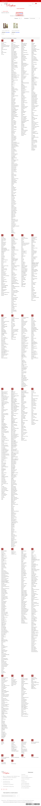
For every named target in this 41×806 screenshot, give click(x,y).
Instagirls (12, 332)
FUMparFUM (23, 284)
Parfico (2, 569)
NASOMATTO (23, 396)
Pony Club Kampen (4, 646)
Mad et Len (13, 392)
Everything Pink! (14, 304)
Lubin (2, 499)
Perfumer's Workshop (4, 615)
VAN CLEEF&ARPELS (24, 683)
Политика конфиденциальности (26, 777)
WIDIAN (32, 686)
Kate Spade (33, 324)
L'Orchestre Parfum (4, 397)
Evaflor (12, 302)
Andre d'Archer (13, 136)
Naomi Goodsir (23, 391)
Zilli (21, 748)
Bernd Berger (23, 72)
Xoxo (2, 744)
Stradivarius (33, 638)
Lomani (2, 473)
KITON (32, 345)
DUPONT (2, 293)
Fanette (22, 242)
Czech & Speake (34, 147)
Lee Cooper (3, 439)
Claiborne (33, 112)
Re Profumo (23, 563)
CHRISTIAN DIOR (34, 96)
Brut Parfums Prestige (25, 120)
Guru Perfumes (33, 292)
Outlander (33, 424)
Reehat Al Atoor (24, 565)
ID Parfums (13, 321)
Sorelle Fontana (34, 617)
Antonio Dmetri (13, 167)
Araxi (12, 185)
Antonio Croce (13, 166)
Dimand (2, 278)
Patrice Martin (3, 602)
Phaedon (2, 620)
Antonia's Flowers (14, 163)
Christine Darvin (34, 102)
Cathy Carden (33, 69)
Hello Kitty (3, 329)
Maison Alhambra (14, 399)
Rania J (22, 559)
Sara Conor (33, 567)
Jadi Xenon (23, 325)
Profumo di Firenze (4, 665)
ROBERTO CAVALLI (24, 594)
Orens (32, 411)
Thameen (2, 693)
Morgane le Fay (13, 531)
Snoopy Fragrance (34, 611)
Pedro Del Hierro (4, 608)
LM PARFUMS (3, 469)
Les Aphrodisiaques (4, 445)
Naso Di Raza (23, 395)
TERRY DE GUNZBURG (5, 691)
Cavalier (32, 71)
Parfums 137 (3, 574)
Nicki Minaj (23, 411)
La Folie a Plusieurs (4, 401)
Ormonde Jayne (34, 417)
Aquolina (12, 177)
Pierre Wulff (3, 633)
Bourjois (22, 110)
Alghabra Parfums (14, 114)
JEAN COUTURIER (24, 338)
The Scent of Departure (5, 704)
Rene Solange (23, 575)
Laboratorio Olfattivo (4, 413)
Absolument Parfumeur (15, 47)
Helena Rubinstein (4, 357)
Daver (2, 247)
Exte (12, 313)
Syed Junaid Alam (34, 650)
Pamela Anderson (4, 557)
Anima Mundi (13, 147)
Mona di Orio (13, 516)
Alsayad (12, 117)
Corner (32, 130)
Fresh (22, 280)
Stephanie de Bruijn (34, 634)
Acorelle (12, 50)
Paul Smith (3, 607)
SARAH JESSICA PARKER (35, 569)
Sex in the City (33, 585)
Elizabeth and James (14, 258)
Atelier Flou (13, 215)
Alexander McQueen (14, 109)
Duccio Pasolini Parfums (5, 292)
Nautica (22, 398)
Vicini (22, 696)
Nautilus (22, 399)
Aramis (12, 184)
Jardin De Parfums (24, 330)
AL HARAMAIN (13, 91)
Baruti (22, 53)
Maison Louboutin (14, 405)
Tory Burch (3, 729)
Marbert (12, 426)
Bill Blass (22, 84)
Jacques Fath (23, 323)
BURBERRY (23, 122)
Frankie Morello (23, 275)
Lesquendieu (3, 458)
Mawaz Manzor (13, 462)
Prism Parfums (3, 662)
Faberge (22, 239)
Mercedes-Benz (14, 483)
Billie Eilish (23, 85)
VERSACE (22, 694)
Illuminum (12, 326)
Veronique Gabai (24, 693)
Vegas (22, 686)
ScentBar (32, 572)
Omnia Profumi (33, 405)
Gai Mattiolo (33, 238)
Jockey (22, 363)
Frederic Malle (23, 279)
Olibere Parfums (34, 400)
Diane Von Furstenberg (5, 275)
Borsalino (22, 101)
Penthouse (3, 611)
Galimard (32, 240)
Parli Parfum (3, 599)
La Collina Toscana (4, 398)
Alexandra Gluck (14, 110)
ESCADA (12, 285)
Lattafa (2, 422)
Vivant (22, 710)
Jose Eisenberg (23, 371)
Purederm (3, 671)
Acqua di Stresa (13, 58)
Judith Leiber (23, 376)
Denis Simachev (4, 261)
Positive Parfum (4, 651)
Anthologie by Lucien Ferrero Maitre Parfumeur (14, 160)
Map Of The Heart (14, 425)
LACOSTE (2, 415)
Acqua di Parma (13, 55)
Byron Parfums (23, 131)
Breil (22, 113)
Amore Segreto (13, 129)
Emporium (13, 272)
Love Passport (3, 482)
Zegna (22, 745)
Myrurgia (12, 546)
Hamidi (2, 320)
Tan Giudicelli (3, 678)
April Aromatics (13, 175)
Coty (32, 134)
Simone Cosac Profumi (35, 605)
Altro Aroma (13, 120)
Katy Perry (33, 326)
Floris (22, 260)
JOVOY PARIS (23, 375)
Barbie (22, 51)
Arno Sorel (13, 197)
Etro (12, 312)
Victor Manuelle (23, 699)
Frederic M (23, 278)
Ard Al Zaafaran (14, 189)
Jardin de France (24, 329)
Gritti (32, 286)
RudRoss (22, 620)
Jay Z (22, 334)
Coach (32, 120)
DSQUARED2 (3, 290)
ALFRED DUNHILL (14, 112)
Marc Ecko (13, 429)
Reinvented (23, 569)
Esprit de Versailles (14, 290)
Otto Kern (33, 422)
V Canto (22, 677)
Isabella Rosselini (14, 334)
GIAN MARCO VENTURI (35, 262)
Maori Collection (14, 424)
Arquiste (12, 199)
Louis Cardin (3, 479)
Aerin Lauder (13, 69)
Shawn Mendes (33, 593)
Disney (2, 282)
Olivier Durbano (33, 403)
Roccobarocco (23, 598)
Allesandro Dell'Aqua (14, 116)
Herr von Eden (3, 337)
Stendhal (32, 631)
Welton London (33, 681)
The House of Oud (4, 699)
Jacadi (22, 319)
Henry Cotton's (3, 332)
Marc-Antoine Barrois (14, 434)
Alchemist (13, 104)
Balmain (22, 48)
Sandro (32, 562)
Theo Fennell (3, 710)
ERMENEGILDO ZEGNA (15, 283)
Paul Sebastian (3, 606)
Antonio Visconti (14, 171)
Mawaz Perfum (13, 463)
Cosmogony (33, 132)
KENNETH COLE (34, 331)
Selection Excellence (34, 576)
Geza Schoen (33, 258)
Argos (12, 191)
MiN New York (13, 502)
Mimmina (12, 501)
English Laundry (14, 274)
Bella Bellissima (23, 63)
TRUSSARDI (3, 736)
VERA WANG (23, 688)
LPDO (2, 484)
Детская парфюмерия (35, 742)
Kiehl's (32, 339)
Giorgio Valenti (33, 271)
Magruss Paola (13, 398)
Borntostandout (24, 100)
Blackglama (23, 87)
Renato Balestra (24, 573)
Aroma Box (13, 198)
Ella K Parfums (13, 262)
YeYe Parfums (13, 745)
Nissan (22, 425)
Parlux (2, 600)
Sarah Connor (33, 568)
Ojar (32, 396)
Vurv (22, 715)
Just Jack (22, 382)
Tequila (2, 689)
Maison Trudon (13, 411)
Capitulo (32, 53)
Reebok (22, 564)
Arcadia (12, 186)
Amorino (12, 130)
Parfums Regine (4, 590)
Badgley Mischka (24, 43)
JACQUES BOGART (24, 321)
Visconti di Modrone (24, 708)
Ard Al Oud (13, 188)
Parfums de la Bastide (5, 580)
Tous (2, 730)
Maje (12, 416)
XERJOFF (2, 743)
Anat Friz (12, 135)
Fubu (22, 282)
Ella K (12, 261)
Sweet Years (33, 646)
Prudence (3, 668)
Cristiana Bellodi (34, 140)
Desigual (2, 266)
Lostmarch (3, 478)
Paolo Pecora (3, 566)
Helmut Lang (3, 330)
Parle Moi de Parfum (4, 598)
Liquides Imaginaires (4, 466)
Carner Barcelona (34, 59)
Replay (22, 579)
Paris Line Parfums (4, 596)
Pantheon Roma (4, 563)
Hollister (2, 345)
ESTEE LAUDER (13, 295)
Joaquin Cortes (23, 362)
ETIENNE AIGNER (14, 299)
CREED (32, 139)
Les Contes (3, 447)
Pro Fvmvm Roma (4, 663)
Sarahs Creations (34, 570)
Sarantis (32, 571)
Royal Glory (23, 616)
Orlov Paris (33, 416)
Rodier (22, 600)
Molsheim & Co (13, 513)
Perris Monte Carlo (4, 617)
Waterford (33, 679)
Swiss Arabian (33, 647)
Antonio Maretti (13, 169)
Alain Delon (13, 100)
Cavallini (32, 72)
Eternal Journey (13, 298)
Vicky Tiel (22, 698)
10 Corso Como (3, 42)
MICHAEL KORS (13, 489)
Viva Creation (23, 709)
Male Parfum (13, 419)
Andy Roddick (13, 139)
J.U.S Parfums (23, 318)
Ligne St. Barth (3, 460)
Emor (12, 270)
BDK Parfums (23, 57)
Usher (12, 685)
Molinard (12, 512)
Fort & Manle (23, 262)
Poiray (2, 642)
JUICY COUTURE (24, 377)
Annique (12, 158)
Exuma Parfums (14, 311)
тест (12, 762)
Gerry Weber (33, 257)
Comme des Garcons (34, 124)
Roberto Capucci (24, 593)
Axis (12, 228)
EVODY (12, 305)
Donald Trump (3, 286)
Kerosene (33, 335)
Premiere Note (3, 653)
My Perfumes (13, 545)
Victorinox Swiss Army (25, 703)
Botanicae (23, 105)
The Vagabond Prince (4, 708)
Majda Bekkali (13, 415)
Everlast (12, 303)
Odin (32, 393)
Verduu (22, 690)
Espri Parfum (13, 288)
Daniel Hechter (3, 242)
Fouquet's (23, 263)
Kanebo (32, 318)
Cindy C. (32, 109)
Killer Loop (33, 341)
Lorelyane (3, 475)
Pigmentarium (3, 634)
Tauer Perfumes (4, 681)
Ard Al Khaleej (13, 187)
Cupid (32, 144)
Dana (2, 241)
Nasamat (22, 394)
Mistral (12, 508)
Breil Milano (23, 114)
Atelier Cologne (13, 212)
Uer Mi (12, 678)
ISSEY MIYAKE (13, 337)
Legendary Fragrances (5, 440)
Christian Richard (34, 99)
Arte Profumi (13, 204)
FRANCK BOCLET (24, 271)
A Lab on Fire (13, 42)
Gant (32, 243)
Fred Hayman (23, 277)
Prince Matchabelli (4, 658)
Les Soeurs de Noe (4, 457)
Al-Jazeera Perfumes (14, 95)
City (32, 111)
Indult (12, 327)
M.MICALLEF (13, 391)
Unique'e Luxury (14, 683)
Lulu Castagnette (4, 494)
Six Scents (33, 608)
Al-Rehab (12, 96)
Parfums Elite (3, 585)
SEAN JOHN (33, 575)
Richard (22, 584)
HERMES (2, 334)
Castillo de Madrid (34, 68)
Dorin (2, 288)
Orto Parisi (33, 419)
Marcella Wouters (14, 435)
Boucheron (23, 108)
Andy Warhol (13, 140)
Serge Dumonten (34, 578)
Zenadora (23, 746)
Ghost (32, 261)
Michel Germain (13, 491)
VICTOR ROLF (23, 701)
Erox (12, 284)
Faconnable (23, 286)
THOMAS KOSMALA (4, 713)
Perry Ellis (2, 618)
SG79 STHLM (33, 586)
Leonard (2, 442)
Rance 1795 (23, 558)
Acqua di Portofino (14, 56)
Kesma (32, 336)
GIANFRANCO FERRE (34, 263)
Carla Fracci (33, 56)
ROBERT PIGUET (24, 592)
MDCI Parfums (13, 475)
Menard (12, 479)
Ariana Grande (13, 192)
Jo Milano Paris (23, 361)
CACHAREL (33, 43)
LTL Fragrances (3, 487)
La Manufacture (4, 403)
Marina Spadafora (14, 445)
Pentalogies (3, 610)
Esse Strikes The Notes (15, 291)
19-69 (2, 47)
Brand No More (23, 111)
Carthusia (33, 66)
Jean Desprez (23, 339)
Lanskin (2, 420)
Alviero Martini (13, 122)
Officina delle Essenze (35, 395)
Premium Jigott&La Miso (5, 654)
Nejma (22, 404)
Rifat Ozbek (23, 586)
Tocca (2, 718)
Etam (12, 296)
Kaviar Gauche (33, 327)
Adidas (12, 61)
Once (32, 406)
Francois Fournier (24, 274)
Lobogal (2, 470)
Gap (32, 244)
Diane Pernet (3, 274)
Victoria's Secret (24, 702)
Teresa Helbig (3, 690)
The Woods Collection (5, 709)
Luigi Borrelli (3, 493)
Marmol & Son (13, 447)
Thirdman (2, 712)
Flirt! (22, 257)
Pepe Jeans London (4, 612)
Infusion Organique (14, 330)
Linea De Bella (3, 463)
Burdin (22, 123)
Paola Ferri (3, 564)
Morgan (12, 530)
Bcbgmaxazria (23, 56)
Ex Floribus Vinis (14, 306)
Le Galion (2, 434)
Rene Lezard (23, 574)
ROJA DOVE (23, 603)
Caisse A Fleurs (33, 48)
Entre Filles (13, 278)
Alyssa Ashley (13, 124)
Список (8, 16)
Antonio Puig (13, 170)
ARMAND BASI (13, 195)
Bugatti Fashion (24, 121)
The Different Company (5, 694)
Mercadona (13, 482)
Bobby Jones (23, 132)
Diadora (2, 270)
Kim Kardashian (34, 342)
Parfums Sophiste (4, 592)
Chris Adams (33, 92)
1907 (2, 48)
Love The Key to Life (4, 483)
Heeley (2, 328)
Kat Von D (33, 322)
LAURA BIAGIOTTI (4, 424)
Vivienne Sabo (23, 711)
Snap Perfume (33, 610)
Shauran (32, 592)
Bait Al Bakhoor (23, 44)
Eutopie (12, 300)
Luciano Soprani (4, 489)
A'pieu (12, 43)
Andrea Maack (13, 137)
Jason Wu (23, 332)
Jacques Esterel (24, 322)
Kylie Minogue (33, 356)
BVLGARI (22, 125)
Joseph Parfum (23, 372)
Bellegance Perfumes (24, 64)
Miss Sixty (13, 506)
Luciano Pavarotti (4, 488)
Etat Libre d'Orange (14, 297)
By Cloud (22, 126)
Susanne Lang (33, 643)
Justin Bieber (23, 383)
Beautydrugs (23, 60)
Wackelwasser (33, 677)
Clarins (32, 113)
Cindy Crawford (33, 110)
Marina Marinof (13, 443)
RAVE (22, 561)
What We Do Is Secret (35, 684)
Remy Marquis (23, 572)
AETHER (12, 71)
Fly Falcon (23, 261)
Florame (22, 259)
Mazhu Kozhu (13, 470)
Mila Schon (13, 496)
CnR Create (33, 119)
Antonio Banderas (14, 165)
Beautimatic (23, 59)
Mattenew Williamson (14, 458)
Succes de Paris (34, 640)
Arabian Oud (13, 179)
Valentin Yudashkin (24, 678)
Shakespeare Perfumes (35, 589)
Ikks (12, 322)
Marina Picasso (13, 444)
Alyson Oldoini (13, 123)
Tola (2, 720)
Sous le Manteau (34, 620)
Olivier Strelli (33, 404)
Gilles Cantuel (33, 266)
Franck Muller (23, 272)
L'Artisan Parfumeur (4, 391)
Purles (2, 673)
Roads (22, 589)
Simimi (32, 601)
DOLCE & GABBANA (4, 285)
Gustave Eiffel (33, 293)
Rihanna (22, 587)
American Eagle (14, 127)
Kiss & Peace (33, 344)
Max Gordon (13, 466)
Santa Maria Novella (34, 564)
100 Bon (2, 43)
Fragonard (23, 264)
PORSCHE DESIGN (4, 650)
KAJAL (32, 317)
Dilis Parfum (3, 277)
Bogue (22, 94)
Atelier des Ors (13, 213)
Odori (32, 394)
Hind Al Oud (3, 342)
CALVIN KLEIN (33, 50)
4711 (2, 53)
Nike (22, 419)
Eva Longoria (13, 301)
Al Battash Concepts (14, 89)
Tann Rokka (3, 679)
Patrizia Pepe (3, 603)
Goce (32, 277)
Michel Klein (13, 492)
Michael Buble (13, 487)
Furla (22, 285)
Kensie (32, 332)
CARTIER (32, 67)
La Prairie (2, 407)
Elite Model (13, 257)
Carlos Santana (33, 58)
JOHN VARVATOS (24, 368)
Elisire (12, 256)
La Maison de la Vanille (5, 402)
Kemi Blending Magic (34, 329)
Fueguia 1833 (23, 283)
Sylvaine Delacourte (34, 651)
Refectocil (23, 567)
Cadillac (32, 44)
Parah (2, 568)
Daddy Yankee (3, 239)
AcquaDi (12, 59)
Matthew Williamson (14, 459)
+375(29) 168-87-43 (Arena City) (8, 786)
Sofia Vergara (33, 612)
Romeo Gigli (23, 605)
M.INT (12, 390)
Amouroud (13, 133)
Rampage (23, 557)
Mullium (12, 540)
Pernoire (2, 616)
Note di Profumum (24, 432)
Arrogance (13, 200)
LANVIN (2, 421)
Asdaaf (12, 205)
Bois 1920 (23, 96)
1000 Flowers (3, 44)
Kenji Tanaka (33, 330)
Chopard (32, 91)
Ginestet (32, 267)
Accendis (12, 49)
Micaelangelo (13, 486)
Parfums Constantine (4, 578)
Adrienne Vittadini (14, 66)
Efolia (12, 245)
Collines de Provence (34, 122)
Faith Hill (22, 241)
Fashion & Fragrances (25, 244)
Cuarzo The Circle (34, 142)
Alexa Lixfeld (13, 108)
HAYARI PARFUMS (4, 326)
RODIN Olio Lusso (24, 601)
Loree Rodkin (3, 474)
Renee (22, 576)
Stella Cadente (33, 629)
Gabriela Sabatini (34, 237)
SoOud (32, 615)
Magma (12, 397)
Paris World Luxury (4, 597)
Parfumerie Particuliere (5, 573)
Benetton (22, 68)
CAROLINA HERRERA (34, 60)
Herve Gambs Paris (4, 338)
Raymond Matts (24, 562)
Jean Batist (23, 336)
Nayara (22, 400)
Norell (22, 431)
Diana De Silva (3, 271)
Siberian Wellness (34, 597)
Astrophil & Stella (14, 210)
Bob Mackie (23, 92)
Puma (2, 670)
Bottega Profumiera (24, 106)
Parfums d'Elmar (4, 579)
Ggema (32, 259)
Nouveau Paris (23, 433)
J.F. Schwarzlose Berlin (25, 317)
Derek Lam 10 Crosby (4, 265)
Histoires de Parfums (4, 344)
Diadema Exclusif (4, 269)
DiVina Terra (3, 283)
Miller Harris (13, 500)
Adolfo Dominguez (14, 62)
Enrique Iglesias (14, 277)
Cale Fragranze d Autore (35, 49)
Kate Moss (33, 323)
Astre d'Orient (13, 209)
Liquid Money (3, 465)
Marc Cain (13, 427)
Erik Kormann (13, 281)
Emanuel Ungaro (14, 266)
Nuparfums (23, 438)
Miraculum (13, 503)
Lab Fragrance (3, 410)
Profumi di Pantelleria (4, 664)
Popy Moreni (3, 647)
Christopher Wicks (34, 106)
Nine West (23, 423)
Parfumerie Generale (4, 572)
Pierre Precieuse (4, 632)
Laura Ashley (3, 423)
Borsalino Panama (24, 102)
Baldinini (22, 46)
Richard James (23, 585)
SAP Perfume (33, 566)
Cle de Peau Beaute (34, 115)
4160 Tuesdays (3, 52)
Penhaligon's (3, 609)
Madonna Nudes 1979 (15, 395)
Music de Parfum (14, 542)
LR (1, 485)
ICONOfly (12, 320)
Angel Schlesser (14, 144)
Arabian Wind (13, 181)
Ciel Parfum (33, 107)
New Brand (23, 406)
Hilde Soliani (3, 341)
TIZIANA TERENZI (4, 717)
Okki (32, 397)
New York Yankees (24, 407)
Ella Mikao (13, 263)
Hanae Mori (3, 322)
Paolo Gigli (3, 565)
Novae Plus (23, 434)
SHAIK (32, 588)
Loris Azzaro (3, 477)
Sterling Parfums (34, 637)
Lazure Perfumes (4, 429)
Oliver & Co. (33, 401)
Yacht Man (13, 742)
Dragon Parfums (4, 289)
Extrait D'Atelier (13, 310)
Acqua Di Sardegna (14, 57)
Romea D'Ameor (24, 604)
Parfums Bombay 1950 (5, 576)
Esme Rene (13, 287)
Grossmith (33, 287)
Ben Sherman (23, 66)
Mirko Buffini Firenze (14, 504)
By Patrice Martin (24, 127)
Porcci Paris (3, 649)
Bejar (22, 62)
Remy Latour (23, 571)
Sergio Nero (33, 582)
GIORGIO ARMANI (34, 269)
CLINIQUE (32, 117)
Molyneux (13, 515)
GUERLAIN (33, 290)
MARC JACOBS (13, 430)
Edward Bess (13, 244)
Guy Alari (32, 294)
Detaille (2, 267)
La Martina (3, 404)
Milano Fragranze (14, 497)
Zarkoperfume (23, 743)
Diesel (2, 276)
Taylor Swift (3, 684)
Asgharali (13, 206)
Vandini (22, 685)
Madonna (12, 394)
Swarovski (33, 644)
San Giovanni (33, 560)
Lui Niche (2, 492)
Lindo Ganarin (3, 462)
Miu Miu (12, 509)
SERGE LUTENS (33, 580)
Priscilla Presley (4, 661)
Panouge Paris (3, 562)
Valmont (22, 682)
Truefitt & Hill (3, 735)
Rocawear (23, 597)
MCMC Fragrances (14, 474)
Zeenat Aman (23, 744)
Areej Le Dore (13, 190)
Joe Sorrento (23, 386)
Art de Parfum (13, 201)
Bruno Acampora (24, 118)
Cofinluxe (32, 121)
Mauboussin (13, 460)
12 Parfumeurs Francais (5, 46)
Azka (12, 230)
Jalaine (22, 327)
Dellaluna (2, 258)
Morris (12, 533)
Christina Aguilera (34, 101)
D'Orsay (2, 237)
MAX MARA (13, 467)
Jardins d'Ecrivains (24, 331)
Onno (32, 409)
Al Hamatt (13, 90)
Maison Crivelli (13, 400)
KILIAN (32, 340)
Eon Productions (14, 279)
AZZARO (12, 231)
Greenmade (33, 284)
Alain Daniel (13, 99)
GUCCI (32, 288)
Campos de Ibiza (5, 11)
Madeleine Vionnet (14, 393)
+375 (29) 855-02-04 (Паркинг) (8, 784)
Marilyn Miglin (13, 441)
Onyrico (32, 410)
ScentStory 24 (33, 573)
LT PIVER (2, 486)
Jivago (22, 357)
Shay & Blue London (34, 594)
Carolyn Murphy (34, 62)
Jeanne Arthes (23, 347)
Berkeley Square (24, 71)
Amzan (12, 134)
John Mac (22, 365)
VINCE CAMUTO (23, 707)
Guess (32, 291)
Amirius (12, 128)
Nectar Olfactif (23, 401)
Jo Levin (22, 359)
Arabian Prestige (14, 180)
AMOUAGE (13, 132)
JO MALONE (23, 360)
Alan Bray (13, 101)
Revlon (22, 582)
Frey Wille (23, 281)
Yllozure (12, 746)
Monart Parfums (14, 517)
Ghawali (32, 260)
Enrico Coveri (13, 275)
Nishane (22, 424)
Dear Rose (3, 256)
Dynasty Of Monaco (4, 294)
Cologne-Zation (34, 123)
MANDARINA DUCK (14, 422)
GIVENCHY (33, 275)
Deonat (2, 262)
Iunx (12, 338)
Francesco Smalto (24, 270)
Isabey (12, 336)
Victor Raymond (24, 700)
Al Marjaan (13, 93)
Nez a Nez (23, 409)
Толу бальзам (13, 763)
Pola (2, 643)
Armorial (12, 196)
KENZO (32, 333)
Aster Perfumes (13, 208)
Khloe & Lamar (33, 338)
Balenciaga (23, 47)
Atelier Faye (13, 214)
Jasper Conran (23, 333)
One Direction (33, 407)
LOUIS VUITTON (3, 481)
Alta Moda (13, 118)
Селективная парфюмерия (25, 786)
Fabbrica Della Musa (24, 238)
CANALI (32, 52)
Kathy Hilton (33, 325)
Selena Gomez (33, 577)
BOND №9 (23, 98)
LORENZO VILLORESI (4, 476)
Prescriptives (3, 655)
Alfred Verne (13, 113)
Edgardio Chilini (13, 243)
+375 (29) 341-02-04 (6, 781)
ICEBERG (12, 319)
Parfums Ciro (3, 577)
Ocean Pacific (33, 392)
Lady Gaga (3, 416)
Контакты (23, 780)
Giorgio (32, 268)
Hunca (2, 356)
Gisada (32, 272)
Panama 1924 (3, 558)
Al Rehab (12, 94)
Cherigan (32, 88)
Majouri (12, 417)
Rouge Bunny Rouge (24, 610)
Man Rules (13, 420)
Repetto (22, 578)
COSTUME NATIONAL (34, 133)
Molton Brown (13, 514)
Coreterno (33, 129)
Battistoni (23, 55)
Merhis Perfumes (14, 484)
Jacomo (22, 320)
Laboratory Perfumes (4, 414)
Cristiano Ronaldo (34, 141)
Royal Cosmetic (23, 612)
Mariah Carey (13, 438)
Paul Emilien (3, 605)
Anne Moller (13, 156)
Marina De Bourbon (14, 442)
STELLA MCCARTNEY (34, 630)
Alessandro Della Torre (15, 106)
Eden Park (13, 242)
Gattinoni (32, 245)
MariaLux (12, 439)
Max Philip (13, 468)
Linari (2, 461)
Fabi (22, 240)
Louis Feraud (3, 480)
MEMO (12, 478)
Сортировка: (26, 18)
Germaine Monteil (34, 256)
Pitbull (2, 637)
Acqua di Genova (14, 53)
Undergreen (13, 680)
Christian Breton (34, 95)
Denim (2, 260)
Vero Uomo (23, 692)
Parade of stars (3, 567)
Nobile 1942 (23, 426)
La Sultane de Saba (4, 409)
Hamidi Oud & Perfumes (5, 321)
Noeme (22, 428)
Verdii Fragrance (24, 689)
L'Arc (2, 390)
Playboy (2, 638)
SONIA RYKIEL (33, 614)
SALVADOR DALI (34, 558)
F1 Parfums (23, 237)
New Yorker (23, 408)
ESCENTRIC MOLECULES (15, 286)
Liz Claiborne (3, 468)
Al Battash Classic (14, 88)
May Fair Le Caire (14, 469)
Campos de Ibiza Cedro (6, 30)
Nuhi (22, 437)
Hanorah (2, 323)
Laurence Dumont (4, 426)
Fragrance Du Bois (24, 265)
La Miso (2, 405)
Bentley (22, 69)
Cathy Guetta (33, 70)
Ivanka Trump (13, 339)
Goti (32, 280)
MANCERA (13, 421)
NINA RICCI (23, 422)
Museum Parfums (14, 541)
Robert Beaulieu (24, 590)
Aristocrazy (13, 193)
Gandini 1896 (33, 242)
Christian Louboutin (34, 98)
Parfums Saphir (3, 591)
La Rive (2, 408)
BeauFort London (24, 58)
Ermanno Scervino (14, 282)
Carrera (32, 65)
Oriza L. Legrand (34, 414)
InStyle (12, 333)
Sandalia (32, 561)
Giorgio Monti (33, 300)
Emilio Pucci (13, 268)
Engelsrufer (13, 273)
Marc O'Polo (13, 432)
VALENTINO (23, 681)
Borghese (23, 99)
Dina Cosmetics (3, 279)
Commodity (33, 125)
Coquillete (33, 128)
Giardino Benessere (34, 265)
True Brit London (4, 733)
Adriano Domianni (14, 65)
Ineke (12, 328)
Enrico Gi (12, 276)
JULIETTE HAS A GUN (24, 379)
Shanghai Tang (33, 591)
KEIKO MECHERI (34, 328)
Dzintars (2, 295)
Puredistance (3, 672)
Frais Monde (23, 267)
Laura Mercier (3, 425)
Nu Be (22, 435)
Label (2, 412)
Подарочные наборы (34, 757)
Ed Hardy (12, 240)
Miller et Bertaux (14, 499)
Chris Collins (33, 93)
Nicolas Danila (23, 415)
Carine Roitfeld (33, 54)
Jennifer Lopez (23, 384)
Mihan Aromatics (14, 493)
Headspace (3, 327)
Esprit (12, 289)
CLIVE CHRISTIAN (34, 118)
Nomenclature (23, 429)
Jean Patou (23, 342)
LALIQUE (2, 417)
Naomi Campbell (24, 440)
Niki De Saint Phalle (24, 420)
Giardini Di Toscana (34, 264)
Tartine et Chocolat (4, 680)
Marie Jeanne (13, 440)
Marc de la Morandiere (15, 428)
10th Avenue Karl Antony (5, 45)
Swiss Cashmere (34, 648)
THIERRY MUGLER (4, 711)
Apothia (12, 173)
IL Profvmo (13, 324)
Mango (12, 423)
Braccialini (23, 133)
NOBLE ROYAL (23, 427)
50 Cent (2, 54)
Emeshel (12, 267)
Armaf (12, 194)
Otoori (32, 421)
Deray (2, 263)
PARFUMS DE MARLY (4, 581)
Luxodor (2, 496)
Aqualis (12, 176)
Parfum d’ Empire (4, 571)
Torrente (2, 737)
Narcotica (23, 393)
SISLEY (32, 607)
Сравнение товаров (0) (5, 12)
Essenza (12, 293)
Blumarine (23, 90)
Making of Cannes (14, 418)
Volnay (22, 712)
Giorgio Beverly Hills (34, 270)
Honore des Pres (4, 347)
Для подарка (33, 743)
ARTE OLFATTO (13, 203)
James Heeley (23, 328)
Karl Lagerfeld (33, 321)
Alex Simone (13, 107)
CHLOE (32, 89)
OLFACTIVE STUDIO (34, 398)
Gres (32, 285)
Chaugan (32, 86)
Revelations (23, 580)
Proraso (2, 667)
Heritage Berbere (4, 333)
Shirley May (33, 595)
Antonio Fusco (13, 168)
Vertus (22, 695)
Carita (32, 55)
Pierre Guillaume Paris (5, 631)
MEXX (12, 485)
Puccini (2, 669)
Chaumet (32, 87)
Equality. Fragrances (14, 280)
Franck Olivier (23, 273)
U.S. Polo (12, 677)
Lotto (2, 498)
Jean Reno (23, 344)
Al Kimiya (12, 92)
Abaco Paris (13, 44)
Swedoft (32, 645)
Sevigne (32, 584)
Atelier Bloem (13, 211)
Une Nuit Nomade (14, 681)
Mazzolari (12, 471)
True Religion (3, 734)
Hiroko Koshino (3, 343)
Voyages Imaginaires (24, 714)
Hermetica (3, 335)
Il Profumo (13, 323)
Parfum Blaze (3, 570)
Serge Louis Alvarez (34, 579)
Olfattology (33, 399)
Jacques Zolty (23, 324)
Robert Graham (23, 591)
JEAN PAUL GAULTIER (24, 343)
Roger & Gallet (23, 602)
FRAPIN (22, 276)
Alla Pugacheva (14, 115)
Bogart (22, 93)
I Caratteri (13, 317)
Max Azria (13, 464)
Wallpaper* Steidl (34, 678)
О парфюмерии (24, 781)
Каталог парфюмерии (20, 8)
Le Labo (2, 435)
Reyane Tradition (24, 583)
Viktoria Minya (23, 705)
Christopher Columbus (35, 105)
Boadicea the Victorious (25, 91)
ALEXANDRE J (13, 111)
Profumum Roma (4, 666)
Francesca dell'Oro (24, 269)
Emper (12, 271)
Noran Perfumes (24, 430)
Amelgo (12, 125)
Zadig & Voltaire (24, 742)
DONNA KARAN (3, 287)
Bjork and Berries (24, 86)
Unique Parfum (13, 682)
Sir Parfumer (33, 606)
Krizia (32, 358)
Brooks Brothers (24, 116)
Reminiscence (23, 570)
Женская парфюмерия (5, 757)
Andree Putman (14, 138)
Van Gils (22, 684)
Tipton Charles (3, 716)
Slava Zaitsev (33, 609)
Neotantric (23, 405)
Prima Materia (3, 656)
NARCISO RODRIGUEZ (25, 392)
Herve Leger (3, 339)
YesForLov (13, 744)
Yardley (12, 743)
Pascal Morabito (4, 601)
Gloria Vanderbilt (34, 276)
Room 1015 (23, 607)
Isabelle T (12, 335)
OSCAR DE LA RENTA (34, 420)
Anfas (12, 141)
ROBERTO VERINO (24, 595)
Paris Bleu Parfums (4, 593)
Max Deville (13, 465)
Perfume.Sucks (3, 614)
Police (2, 644)
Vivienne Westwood (24, 716)
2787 (2, 51)
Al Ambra (12, 86)
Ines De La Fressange (14, 329)
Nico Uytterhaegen (24, 412)
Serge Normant (33, 581)
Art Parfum (13, 202)
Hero (2, 336)
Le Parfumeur (3, 437)
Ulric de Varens (13, 679)
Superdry (32, 642)
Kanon (32, 319)
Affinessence (13, 72)
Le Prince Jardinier (4, 438)
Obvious (32, 391)
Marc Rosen (13, 433)
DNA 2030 (3, 284)
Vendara (22, 687)
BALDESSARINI (23, 45)
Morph (12, 532)
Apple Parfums (13, 174)
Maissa (12, 412)
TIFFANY (2, 714)
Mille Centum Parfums (15, 498)
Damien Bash (3, 240)
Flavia (22, 256)
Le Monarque (3, 436)
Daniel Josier (3, 243)
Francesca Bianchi (24, 268)
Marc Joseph (13, 431)
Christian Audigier (34, 94)
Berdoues (23, 70)
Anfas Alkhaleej (13, 142)
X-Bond (2, 742)
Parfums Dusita (3, 584)
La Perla (2, 406)
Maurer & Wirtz (13, 461)
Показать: (16, 18)
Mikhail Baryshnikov (14, 494)
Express (12, 309)
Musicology (13, 543)
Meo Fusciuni (13, 481)
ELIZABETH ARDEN (14, 259)
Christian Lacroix (34, 97)
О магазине (23, 774)
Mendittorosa (13, 480)
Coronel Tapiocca (34, 131)
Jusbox (22, 381)
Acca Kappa (13, 48)
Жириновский (3, 758)
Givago (32, 274)
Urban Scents (13, 684)
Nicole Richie (23, 418)
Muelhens (13, 538)
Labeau (2, 411)
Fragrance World (24, 266)
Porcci (2, 648)
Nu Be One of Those (24, 436)
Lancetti (2, 418)
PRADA (2, 652)
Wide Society (33, 685)
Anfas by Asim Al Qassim (15, 143)
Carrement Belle (34, 64)
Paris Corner (3, 594)
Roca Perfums (23, 596)
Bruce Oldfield (23, 117)
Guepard (32, 289)
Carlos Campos (33, 57)
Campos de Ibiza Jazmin (15, 30)
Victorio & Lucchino (24, 704)
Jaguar (22, 326)
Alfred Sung (13, 232)
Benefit (22, 67)
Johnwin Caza (23, 369)
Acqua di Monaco (14, 54)
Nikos (22, 421)
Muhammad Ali (13, 539)
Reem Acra (23, 566)
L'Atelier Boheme (4, 392)
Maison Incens (13, 404)
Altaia (12, 119)
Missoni (12, 507)
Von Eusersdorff (24, 713)
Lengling (2, 441)
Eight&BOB (13, 247)
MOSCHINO (13, 534)
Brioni (22, 115)
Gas (32, 299)
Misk (12, 505)
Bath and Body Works (25, 54)
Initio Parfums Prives (14, 331)
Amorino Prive (13, 131)
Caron (32, 63)
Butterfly (22, 124)
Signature (33, 598)
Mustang (12, 544)
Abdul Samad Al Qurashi (15, 45)
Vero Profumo (23, 691)
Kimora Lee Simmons (34, 357)
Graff (32, 281)
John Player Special (24, 366)
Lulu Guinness (3, 495)
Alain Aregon (13, 98)
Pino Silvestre (3, 636)
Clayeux (32, 114)
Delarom (2, 257)
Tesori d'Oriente (4, 692)
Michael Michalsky (14, 490)
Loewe (2, 471)
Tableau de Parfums (4, 677)
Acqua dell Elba (13, 51)
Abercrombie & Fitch (14, 46)
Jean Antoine (23, 335)
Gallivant (32, 241)
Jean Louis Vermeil (24, 340)
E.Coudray (13, 237)
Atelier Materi (13, 216)
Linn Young (3, 464)
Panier (2, 561)
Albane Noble (13, 102)
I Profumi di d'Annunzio (15, 318)
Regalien (22, 568)
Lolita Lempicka (3, 472)
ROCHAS (22, 599)
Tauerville (2, 682)
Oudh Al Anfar (33, 423)
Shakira (32, 590)
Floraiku (22, 258)
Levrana (2, 459)
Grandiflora (33, 283)
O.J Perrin (32, 390)
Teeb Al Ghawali (4, 687)
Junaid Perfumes (24, 380)
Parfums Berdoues (4, 575)
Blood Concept (23, 89)
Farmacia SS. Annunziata (25, 243)
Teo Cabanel (3, 688)
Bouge (22, 109)
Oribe (32, 412)
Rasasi (22, 560)
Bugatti (22, 135)
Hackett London (4, 317)
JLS (21, 358)
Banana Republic (24, 50)
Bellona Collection (24, 65)
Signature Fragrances (35, 599)
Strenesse (33, 639)
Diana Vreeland (3, 273)
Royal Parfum (23, 617)
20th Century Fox (4, 49)
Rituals (22, 588)
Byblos (22, 128)
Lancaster (3, 497)
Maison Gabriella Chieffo (15, 403)
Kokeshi (32, 347)
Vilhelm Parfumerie (24, 706)
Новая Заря (23, 757)
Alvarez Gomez (13, 121)
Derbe (2, 264)
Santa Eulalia (33, 563)
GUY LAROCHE (33, 295)
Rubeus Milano (23, 618)
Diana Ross (3, 272)
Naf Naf (22, 439)
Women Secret (33, 688)
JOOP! (22, 370)
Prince (2, 657)
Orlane (32, 415)
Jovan (22, 374)
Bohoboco (23, 95)
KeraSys (32, 334)
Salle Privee (33, 557)
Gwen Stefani (33, 296)
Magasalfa (13, 396)
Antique (12, 162)
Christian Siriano (34, 100)
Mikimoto (12, 495)
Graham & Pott (33, 282)
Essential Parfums (14, 292)
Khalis (32, 337)
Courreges (33, 135)
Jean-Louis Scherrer (24, 345)
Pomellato (3, 645)
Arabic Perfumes (14, 182)
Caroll (32, 61)
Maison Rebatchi (14, 407)
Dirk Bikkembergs (4, 281)
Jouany (22, 373)
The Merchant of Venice (5, 700)
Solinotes (32, 613)
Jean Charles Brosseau (25, 337)
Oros (32, 418)
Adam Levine (13, 60)
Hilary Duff (3, 340)
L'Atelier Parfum (3, 395)
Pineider (2, 635)
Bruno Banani (23, 119)
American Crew (13, 126)
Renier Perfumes (24, 577)
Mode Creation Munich (15, 511)
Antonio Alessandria (14, 164)
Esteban (12, 294)
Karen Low (33, 320)
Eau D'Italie (13, 238)
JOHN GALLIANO (24, 364)
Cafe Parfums (33, 46)
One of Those (33, 408)
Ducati (2, 291)
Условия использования (25, 778)
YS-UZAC (12, 748)
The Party (3, 701)
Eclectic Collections (14, 239)
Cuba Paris (33, 143)
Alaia (12, 97)
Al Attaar (12, 87)
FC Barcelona (23, 245)
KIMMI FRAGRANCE (34, 343)
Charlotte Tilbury (34, 84)
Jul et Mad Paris (23, 378)
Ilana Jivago (13, 325)
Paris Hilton (3, 595)
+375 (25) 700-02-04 (6, 782)
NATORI (22, 397)
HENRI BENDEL (3, 331)
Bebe (22, 61)
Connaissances (33, 127)
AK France (13, 84)
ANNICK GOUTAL (14, 157)
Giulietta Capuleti (34, 273)
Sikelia (32, 600)
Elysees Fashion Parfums (15, 265)
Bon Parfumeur (23, 97)
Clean (32, 116)
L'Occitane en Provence (5, 396)
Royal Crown (23, 613)
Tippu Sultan (3, 715)
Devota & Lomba (4, 268)
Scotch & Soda (33, 574)
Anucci (12, 172)
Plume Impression (4, 639)
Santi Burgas (33, 565)
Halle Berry (3, 318)
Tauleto (2, 683)
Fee (21, 247)
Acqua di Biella (13, 52)
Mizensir (12, 510)
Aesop (12, 70)
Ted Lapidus (3, 686)
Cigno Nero (33, 108)
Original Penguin (34, 413)
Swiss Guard (33, 649)
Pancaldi (2, 559)
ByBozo (22, 129)
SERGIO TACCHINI (34, 583)
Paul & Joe (3, 604)
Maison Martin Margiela (15, 406)
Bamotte (22, 49)
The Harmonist (3, 698)
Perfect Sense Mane (4, 613)
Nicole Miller (23, 417)
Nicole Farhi (23, 416)
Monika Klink (13, 520)
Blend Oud (23, 88)
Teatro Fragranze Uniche (5, 685)
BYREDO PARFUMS (24, 130)
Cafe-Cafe (33, 47)
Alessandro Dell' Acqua (15, 105)
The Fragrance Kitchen (5, 695)
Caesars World (33, 45)
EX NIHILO (13, 307)
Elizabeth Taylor (14, 260)
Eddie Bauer (13, 241)
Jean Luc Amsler (24, 341)
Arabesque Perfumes (14, 178)
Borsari (22, 103)
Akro (12, 85)
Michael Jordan (13, 488)
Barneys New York (24, 52)
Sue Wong (33, 641)
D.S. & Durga (3, 238)
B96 (22, 42)
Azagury (12, 229)
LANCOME (3, 419)
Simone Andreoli (34, 602)
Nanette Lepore (24, 390)
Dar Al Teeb (3, 245)
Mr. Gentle (13, 537)
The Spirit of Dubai (4, 705)
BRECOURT (23, 112)
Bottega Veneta (24, 107)
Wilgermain (33, 687)
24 (1, 50)
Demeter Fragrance (4, 259)
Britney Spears (23, 134)
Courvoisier (33, 136)
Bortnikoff (23, 104)
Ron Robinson (23, 606)
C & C (32, 42)
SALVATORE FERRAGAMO (35, 559)
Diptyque (2, 280)
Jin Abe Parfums (24, 356)
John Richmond (23, 367)
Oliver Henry (33, 402)
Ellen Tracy (13, 264)
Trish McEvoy (3, 732)
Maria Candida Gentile (15, 436)
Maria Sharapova (14, 437)
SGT (32, 587)
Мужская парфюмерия (15, 757)
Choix (32, 90)
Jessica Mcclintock (24, 385)
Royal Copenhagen (24, 611)
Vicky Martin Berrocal (24, 697)
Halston (2, 319)
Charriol (32, 85)
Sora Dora (33, 616)
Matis (12, 457)
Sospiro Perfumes (34, 618)
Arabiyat (12, 183)
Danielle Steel (3, 244)
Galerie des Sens (34, 239)
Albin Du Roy (13, 103)
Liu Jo (2, 467)
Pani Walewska (3, 560)
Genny (32, 247)
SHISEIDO (32, 596)
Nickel (22, 410)
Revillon (22, 581)
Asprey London (13, 207)
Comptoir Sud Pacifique (35, 126)
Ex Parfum (13, 308)
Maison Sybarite (14, 408)
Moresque (13, 529)
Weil (32, 680)
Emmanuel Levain (14, 269)
